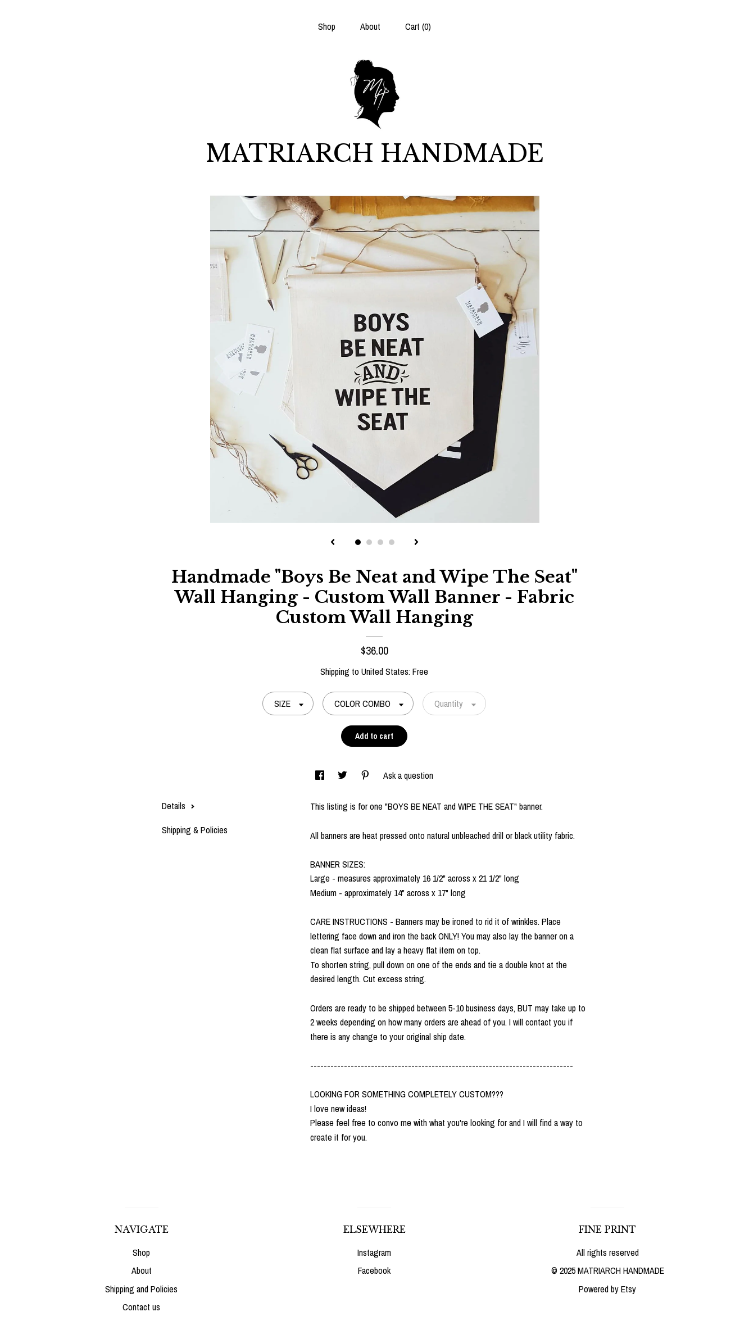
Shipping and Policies (141, 1289)
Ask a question (408, 775)
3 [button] (380, 542)
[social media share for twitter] (343, 775)
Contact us (141, 1307)
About (370, 26)
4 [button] (391, 542)
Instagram (374, 1252)
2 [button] (369, 542)
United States (384, 671)
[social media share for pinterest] (366, 775)
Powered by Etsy (607, 1289)
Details (178, 806)
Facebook (374, 1270)
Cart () (418, 26)
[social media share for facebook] (320, 775)
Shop (326, 26)
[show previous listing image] (332, 543)
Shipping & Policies (195, 830)
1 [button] (358, 542)
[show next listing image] (416, 543)
